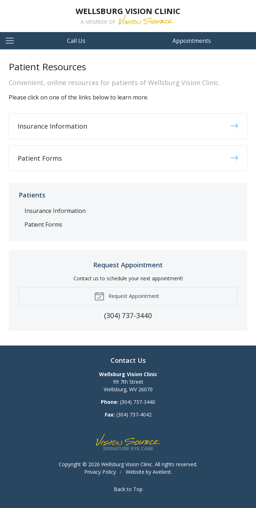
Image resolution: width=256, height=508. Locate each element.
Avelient (162, 471)
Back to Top (128, 489)
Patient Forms (43, 224)
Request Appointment (126, 296)
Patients (32, 195)
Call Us (76, 41)
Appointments (191, 41)
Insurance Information (55, 211)
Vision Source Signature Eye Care (128, 441)
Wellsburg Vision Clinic (126, 464)
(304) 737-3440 (137, 401)
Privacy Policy (100, 471)
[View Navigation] (12, 41)
